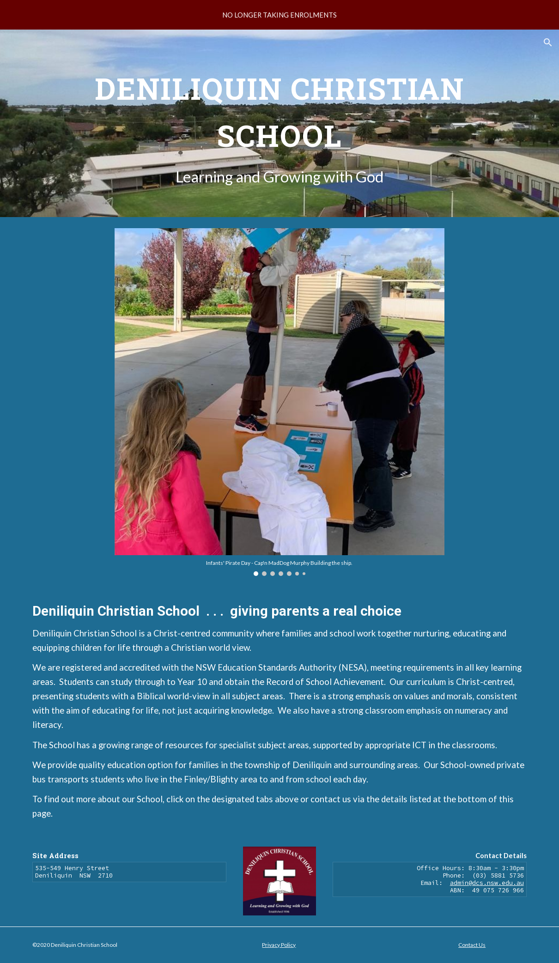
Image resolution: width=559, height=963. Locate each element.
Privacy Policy (279, 944)
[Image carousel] (280, 402)
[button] (548, 42)
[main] (279, 123)
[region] (279, 15)
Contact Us (472, 944)
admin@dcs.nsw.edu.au (487, 883)
